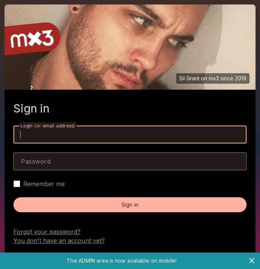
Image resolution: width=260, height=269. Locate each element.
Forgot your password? (46, 231)
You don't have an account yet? (59, 240)
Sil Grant (189, 78)
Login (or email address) (48, 126)
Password (36, 161)
